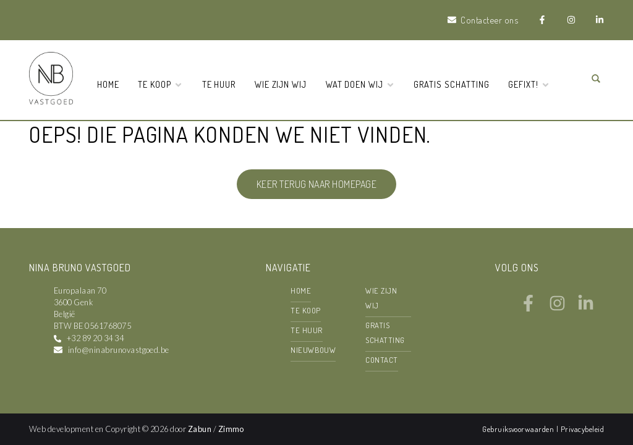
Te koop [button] (160, 84)
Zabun (199, 429)
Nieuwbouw (313, 350)
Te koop (305, 310)
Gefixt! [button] (529, 84)
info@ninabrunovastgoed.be (118, 350)
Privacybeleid (582, 429)
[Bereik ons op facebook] (528, 308)
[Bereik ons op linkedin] (585, 308)
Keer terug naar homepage (317, 184)
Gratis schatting (451, 84)
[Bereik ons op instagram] (557, 308)
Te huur (219, 84)
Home (108, 84)
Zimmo (231, 429)
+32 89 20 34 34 (95, 338)
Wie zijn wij (281, 84)
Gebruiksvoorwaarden (519, 429)
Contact (381, 360)
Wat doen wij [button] (360, 84)
